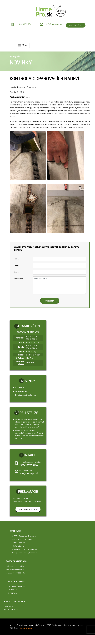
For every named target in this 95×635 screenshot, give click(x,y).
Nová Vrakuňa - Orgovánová (22, 539)
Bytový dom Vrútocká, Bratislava (24, 549)
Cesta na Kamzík (18, 543)
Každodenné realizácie (25, 395)
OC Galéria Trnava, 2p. (16, 586)
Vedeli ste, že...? (22, 391)
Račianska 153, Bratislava (15, 566)
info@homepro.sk (29, 473)
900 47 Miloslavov (11, 610)
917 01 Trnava (13, 593)
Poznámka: (18, 279)
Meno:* (16, 259)
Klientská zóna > (75, 25)
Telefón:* (17, 265)
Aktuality (19, 387)
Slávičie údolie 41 (18, 546)
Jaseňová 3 (8, 606)
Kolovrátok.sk (26, 628)
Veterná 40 (12, 590)
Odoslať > (49, 301)
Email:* (16, 272)
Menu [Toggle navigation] (23, 45)
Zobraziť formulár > (28, 509)
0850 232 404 (19, 573)
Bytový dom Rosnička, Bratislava (24, 553)
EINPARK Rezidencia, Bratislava (24, 536)
